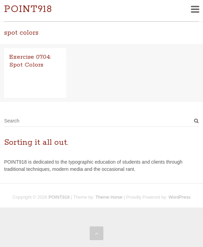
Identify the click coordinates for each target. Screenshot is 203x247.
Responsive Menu (195, 9)
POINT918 (28, 9)
